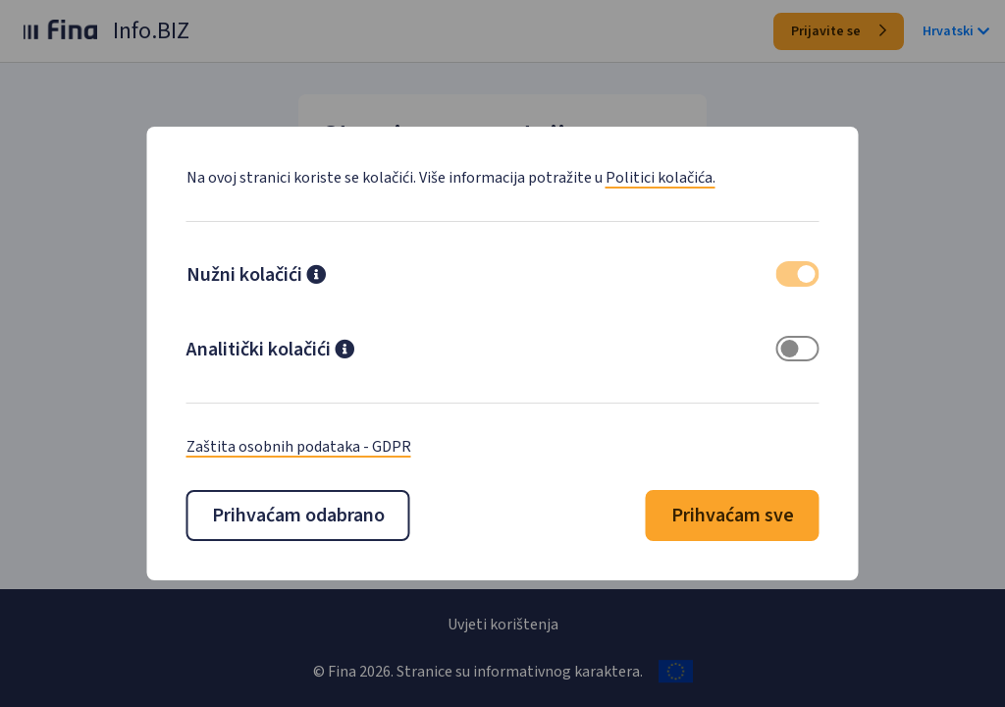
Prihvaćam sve (732, 515)
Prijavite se (838, 31)
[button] (316, 277)
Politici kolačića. (660, 178)
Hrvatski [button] (956, 31)
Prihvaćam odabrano (298, 515)
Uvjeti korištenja (503, 624)
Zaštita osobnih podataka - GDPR (298, 447)
